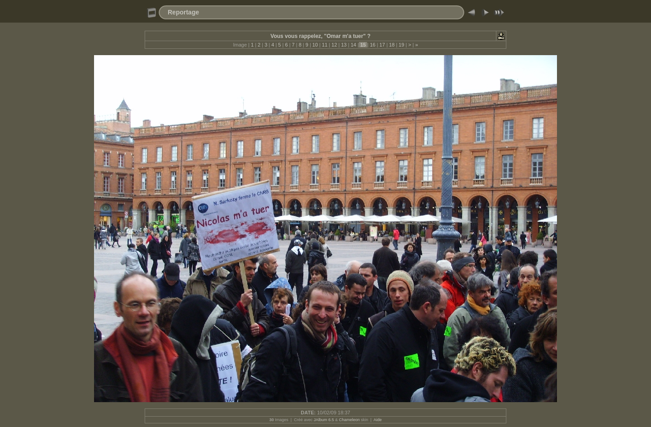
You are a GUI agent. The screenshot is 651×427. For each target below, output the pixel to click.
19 (401, 44)
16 (372, 44)
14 (353, 44)
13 (344, 44)
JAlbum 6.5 (324, 420)
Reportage (183, 12)
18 (392, 44)
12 (334, 44)
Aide (377, 420)
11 (325, 44)
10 (315, 44)
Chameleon (349, 420)
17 (382, 44)
